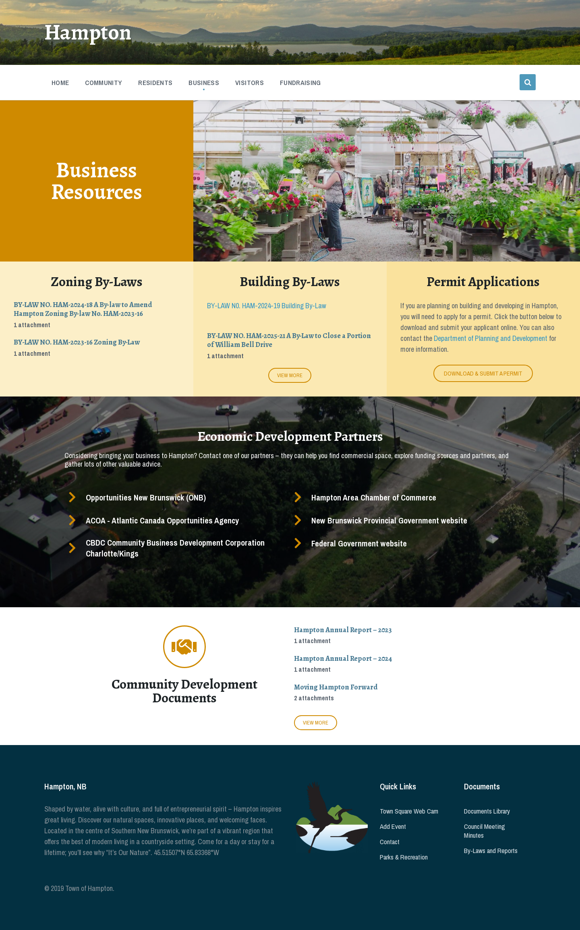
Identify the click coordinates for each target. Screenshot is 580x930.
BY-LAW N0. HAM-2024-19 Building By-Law (266, 306)
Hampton (88, 32)
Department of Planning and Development (490, 338)
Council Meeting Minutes (484, 831)
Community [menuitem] (103, 82)
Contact (390, 841)
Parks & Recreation (404, 857)
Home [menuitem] (60, 82)
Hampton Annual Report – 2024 (343, 658)
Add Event (393, 826)
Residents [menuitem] (155, 82)
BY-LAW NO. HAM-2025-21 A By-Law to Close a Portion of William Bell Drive (289, 340)
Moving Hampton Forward (336, 687)
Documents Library (487, 811)
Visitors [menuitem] (249, 82)
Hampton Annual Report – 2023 (343, 630)
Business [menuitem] (203, 82)
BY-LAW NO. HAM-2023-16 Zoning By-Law (77, 342)
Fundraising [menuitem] (300, 82)
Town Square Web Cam (409, 811)
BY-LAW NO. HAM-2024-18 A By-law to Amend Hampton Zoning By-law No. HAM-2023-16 (83, 309)
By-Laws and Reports (491, 850)
